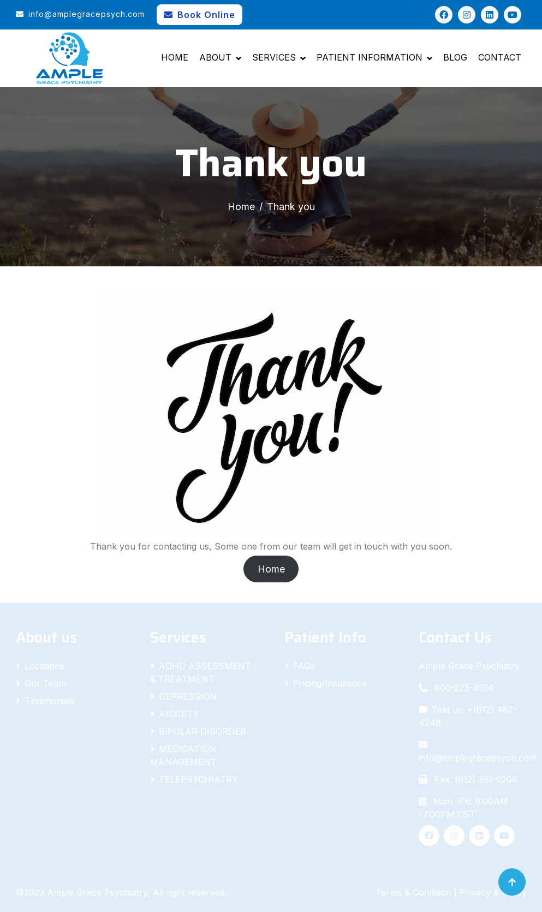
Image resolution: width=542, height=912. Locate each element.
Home (174, 57)
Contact (499, 57)
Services (274, 57)
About (215, 57)
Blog (455, 57)
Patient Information (369, 57)
